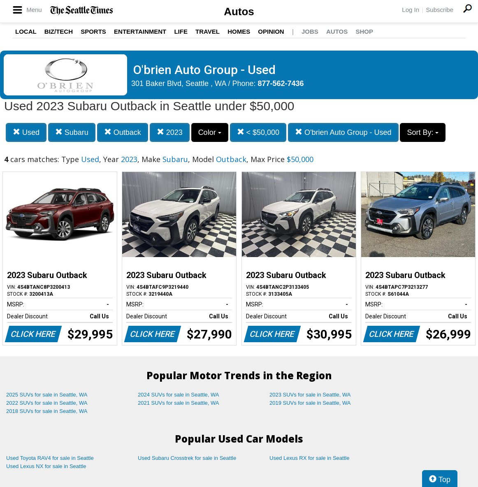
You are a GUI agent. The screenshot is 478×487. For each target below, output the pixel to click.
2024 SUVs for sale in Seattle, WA (178, 395)
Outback (122, 132)
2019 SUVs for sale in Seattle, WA (310, 403)
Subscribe (439, 9)
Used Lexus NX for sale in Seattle (46, 466)
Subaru (71, 132)
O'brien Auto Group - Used (343, 132)
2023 (170, 132)
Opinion (271, 31)
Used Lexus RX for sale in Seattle (309, 458)
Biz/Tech (58, 31)
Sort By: (423, 132)
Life (181, 31)
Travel (207, 31)
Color (209, 132)
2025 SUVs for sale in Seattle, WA (47, 395)
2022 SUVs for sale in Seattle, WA (47, 403)
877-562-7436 (281, 83)
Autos (239, 11)
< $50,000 (258, 132)
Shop (364, 31)
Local (26, 31)
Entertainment (140, 31)
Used (26, 132)
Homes (238, 31)
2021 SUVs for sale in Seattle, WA (178, 403)
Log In (410, 9)
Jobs (310, 31)
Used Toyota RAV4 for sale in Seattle (50, 458)
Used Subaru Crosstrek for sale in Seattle (187, 458)
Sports (93, 31)
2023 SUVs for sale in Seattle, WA (310, 395)
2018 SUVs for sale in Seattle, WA (47, 411)
